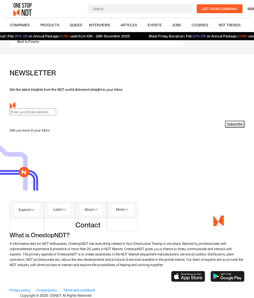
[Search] (139, 9)
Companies (20, 25)
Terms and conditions (79, 290)
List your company (219, 9)
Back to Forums (28, 41)
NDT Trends (230, 25)
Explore (25, 209)
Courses (200, 25)
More (120, 209)
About (88, 209)
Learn (57, 209)
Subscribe (234, 124)
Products (49, 25)
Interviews (99, 25)
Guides (76, 25)
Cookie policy (47, 290)
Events (155, 25)
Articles (128, 25)
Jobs (176, 25)
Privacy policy (20, 290)
